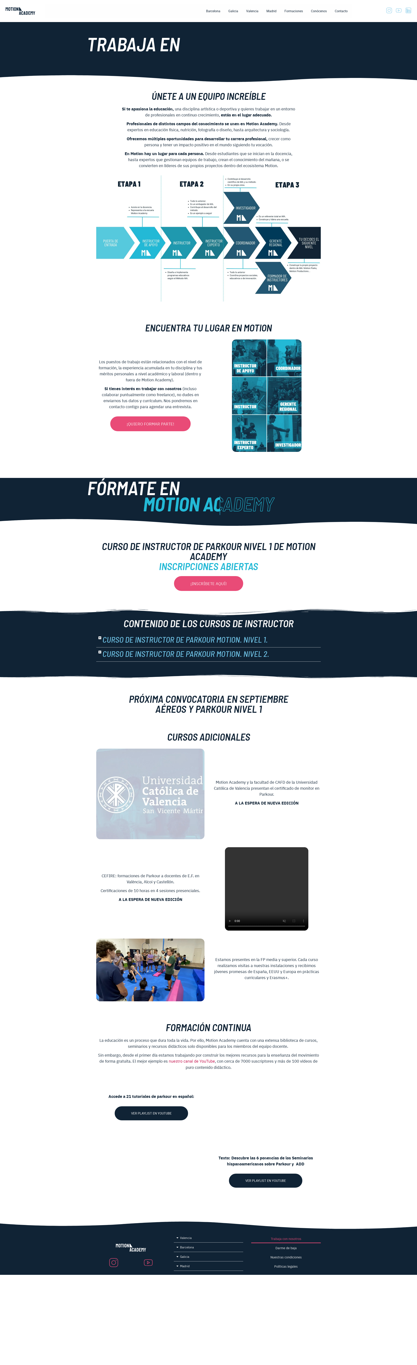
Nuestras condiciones (286, 1257)
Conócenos (319, 11)
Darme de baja (286, 1248)
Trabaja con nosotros (286, 1238)
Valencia (252, 11)
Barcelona (213, 11)
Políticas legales (286, 1266)
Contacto (341, 11)
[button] (208, 640)
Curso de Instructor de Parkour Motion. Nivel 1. (185, 640)
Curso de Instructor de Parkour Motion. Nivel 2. (185, 654)
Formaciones (293, 11)
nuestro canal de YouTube (192, 1061)
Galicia (233, 11)
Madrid (271, 11)
